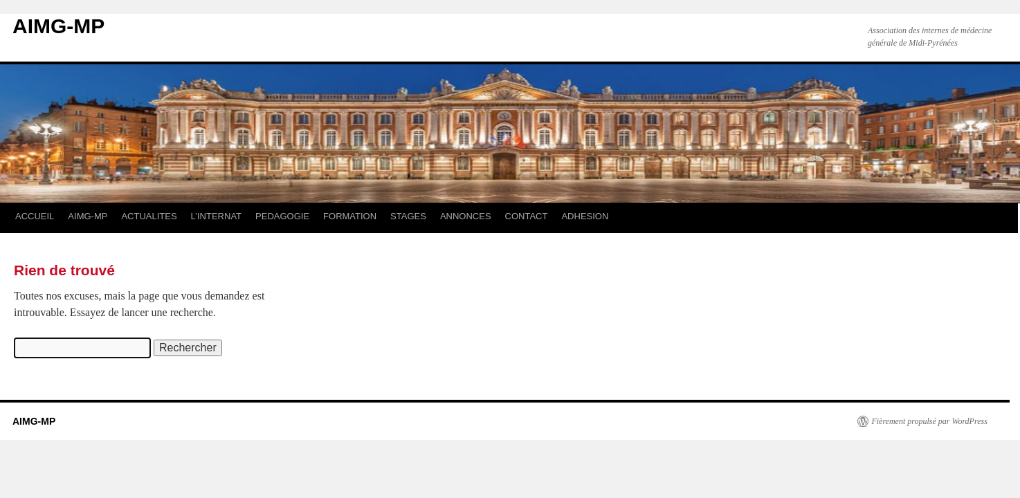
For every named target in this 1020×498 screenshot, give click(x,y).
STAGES (408, 216)
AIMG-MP (58, 26)
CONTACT (526, 216)
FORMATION (349, 216)
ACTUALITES (148, 216)
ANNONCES (465, 216)
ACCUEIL (34, 216)
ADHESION (584, 216)
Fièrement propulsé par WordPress (929, 421)
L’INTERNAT (216, 216)
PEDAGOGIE (282, 216)
